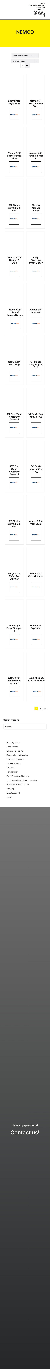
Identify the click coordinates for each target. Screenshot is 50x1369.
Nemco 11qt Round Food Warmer (14, 680)
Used (9, 797)
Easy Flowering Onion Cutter (35, 260)
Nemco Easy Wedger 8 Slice (14, 260)
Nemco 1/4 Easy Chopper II (14, 628)
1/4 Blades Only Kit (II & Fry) (14, 208)
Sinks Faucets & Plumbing (18, 776)
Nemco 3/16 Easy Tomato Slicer (14, 156)
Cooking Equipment (15, 759)
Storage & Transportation (18, 784)
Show (19, 61)
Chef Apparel (12, 747)
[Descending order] (36, 55)
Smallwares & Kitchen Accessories (22, 780)
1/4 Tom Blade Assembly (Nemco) (14, 417)
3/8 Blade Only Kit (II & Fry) (35, 469)
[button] (44, 16)
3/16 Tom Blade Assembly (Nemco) (14, 470)
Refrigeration (12, 772)
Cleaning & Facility (15, 751)
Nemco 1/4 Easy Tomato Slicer (36, 103)
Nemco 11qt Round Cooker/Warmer (15, 312)
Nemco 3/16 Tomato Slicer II (36, 156)
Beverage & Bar (13, 742)
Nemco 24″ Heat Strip (14, 363)
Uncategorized (13, 793)
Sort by (20, 55)
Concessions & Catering (17, 755)
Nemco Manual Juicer (36, 208)
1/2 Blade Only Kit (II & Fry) (35, 415)
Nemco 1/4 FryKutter (35, 627)
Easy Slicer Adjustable (14, 102)
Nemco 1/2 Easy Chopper (35, 574)
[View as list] (27, 65)
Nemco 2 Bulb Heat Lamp (36, 522)
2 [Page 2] (40, 709)
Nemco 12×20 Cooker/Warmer (36, 679)
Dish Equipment (13, 763)
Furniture (10, 768)
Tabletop (10, 789)
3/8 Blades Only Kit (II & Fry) (14, 524)
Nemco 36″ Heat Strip (36, 311)
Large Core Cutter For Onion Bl (14, 576)
